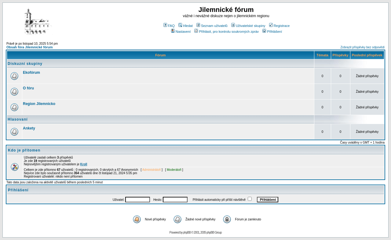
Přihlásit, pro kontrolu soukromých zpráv (226, 31)
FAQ (169, 26)
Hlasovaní (18, 119)
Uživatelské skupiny (248, 26)
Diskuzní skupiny (25, 64)
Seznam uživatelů (212, 26)
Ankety (29, 128)
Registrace (279, 26)
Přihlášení (272, 31)
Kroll (83, 164)
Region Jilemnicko (39, 104)
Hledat (185, 26)
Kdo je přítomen (24, 150)
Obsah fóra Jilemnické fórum (29, 47)
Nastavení (181, 31)
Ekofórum (31, 72)
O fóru (28, 88)
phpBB (187, 232)
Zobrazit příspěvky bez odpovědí (362, 47)
